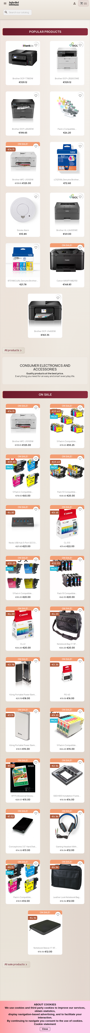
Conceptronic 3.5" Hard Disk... (23, 846)
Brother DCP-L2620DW (23, 129)
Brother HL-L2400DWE (67, 230)
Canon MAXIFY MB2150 (67, 280)
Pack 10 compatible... (67, 492)
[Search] (17, 12)
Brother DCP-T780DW (23, 78)
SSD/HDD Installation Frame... (67, 796)
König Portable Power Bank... (22, 694)
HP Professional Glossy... (23, 796)
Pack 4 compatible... (67, 129)
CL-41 (22, 644)
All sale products (16, 964)
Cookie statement (45, 1024)
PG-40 (67, 694)
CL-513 (67, 542)
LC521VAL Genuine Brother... (67, 179)
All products (13, 350)
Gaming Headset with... (67, 846)
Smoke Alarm (23, 230)
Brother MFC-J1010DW (22, 179)
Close (45, 1029)
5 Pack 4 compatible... (67, 441)
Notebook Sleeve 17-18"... (45, 948)
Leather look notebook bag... (67, 897)
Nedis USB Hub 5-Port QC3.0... (23, 542)
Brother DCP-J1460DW (45, 331)
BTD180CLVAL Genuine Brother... (23, 280)
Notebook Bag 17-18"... (67, 644)
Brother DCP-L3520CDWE (67, 78)
